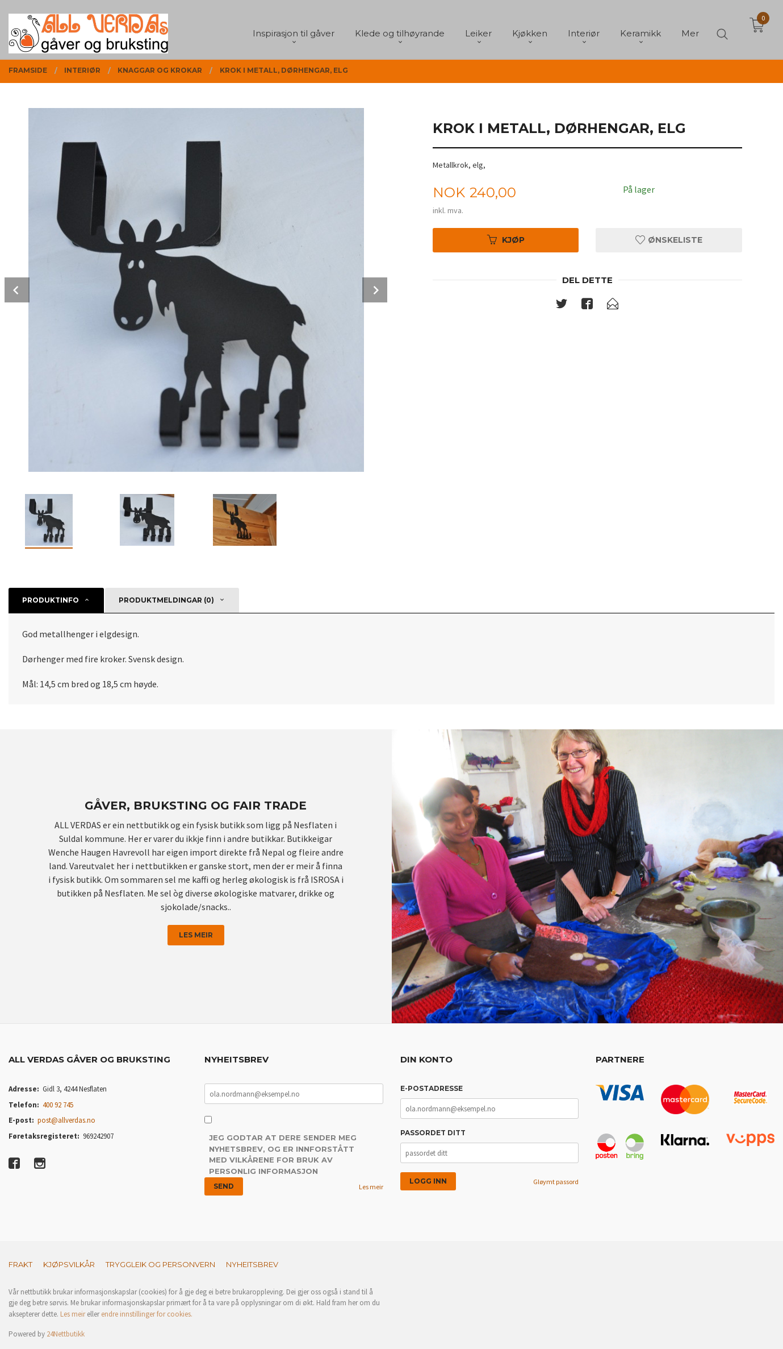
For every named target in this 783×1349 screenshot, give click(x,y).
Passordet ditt (433, 1132)
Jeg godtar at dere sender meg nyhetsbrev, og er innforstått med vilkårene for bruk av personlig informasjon (283, 1154)
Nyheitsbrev (252, 1264)
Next (374, 289)
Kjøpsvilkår (69, 1264)
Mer (690, 28)
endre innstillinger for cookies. (146, 1314)
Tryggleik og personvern (160, 1264)
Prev (17, 289)
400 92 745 (58, 1105)
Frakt (20, 1264)
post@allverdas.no (66, 1120)
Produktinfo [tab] (50, 600)
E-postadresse (431, 1088)
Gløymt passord (556, 1181)
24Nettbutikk (66, 1334)
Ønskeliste (668, 240)
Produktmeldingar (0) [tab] (166, 600)
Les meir (196, 935)
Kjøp (506, 240)
